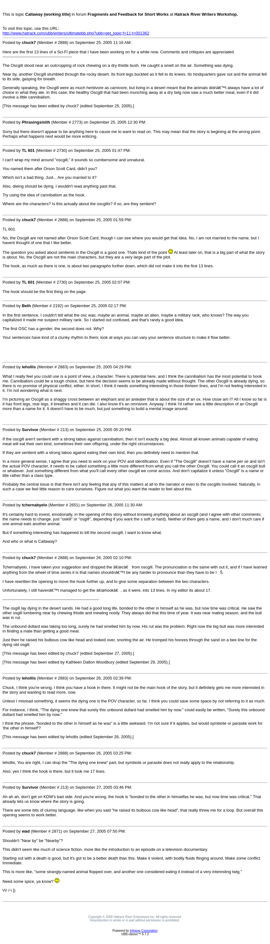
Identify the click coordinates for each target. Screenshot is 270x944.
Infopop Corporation (144, 930)
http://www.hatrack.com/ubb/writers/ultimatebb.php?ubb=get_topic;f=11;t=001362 (76, 33)
